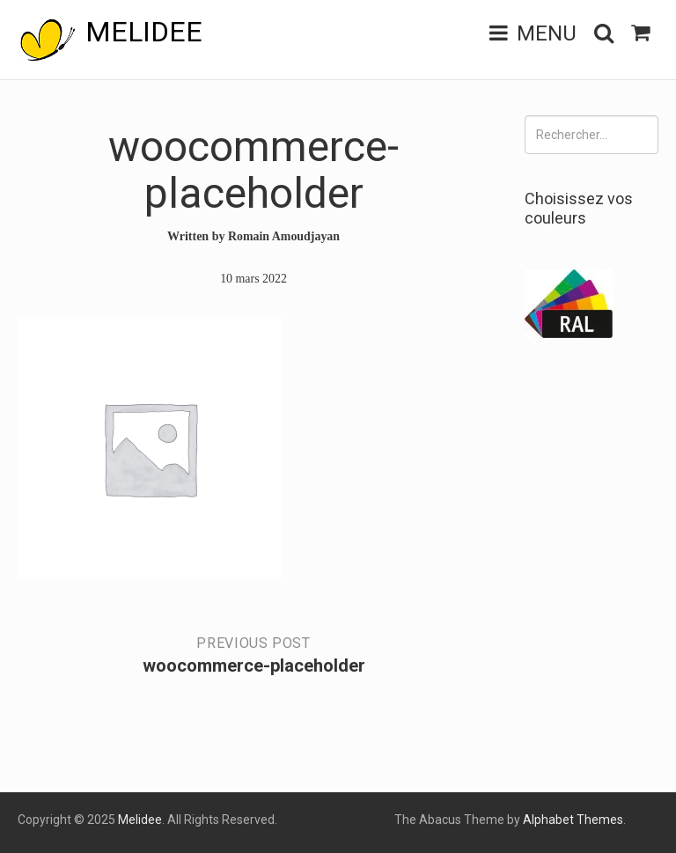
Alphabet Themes (573, 820)
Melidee (144, 31)
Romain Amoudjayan (284, 236)
